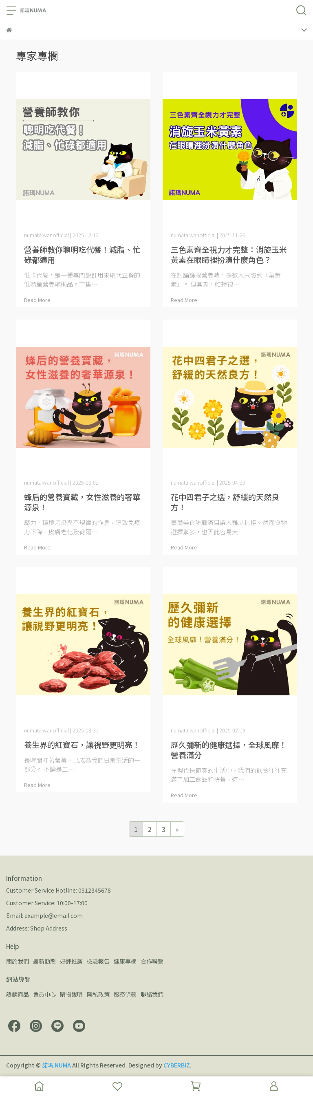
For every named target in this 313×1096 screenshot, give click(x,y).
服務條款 (125, 994)
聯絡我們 (152, 994)
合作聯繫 (152, 961)
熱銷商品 (17, 994)
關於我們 (17, 961)
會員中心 (44, 994)
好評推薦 (71, 961)
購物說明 (71, 994)
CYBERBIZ (176, 1065)
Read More (37, 300)
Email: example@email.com (44, 915)
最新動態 (44, 961)
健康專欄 (125, 961)
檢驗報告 (98, 961)
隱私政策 (98, 994)
